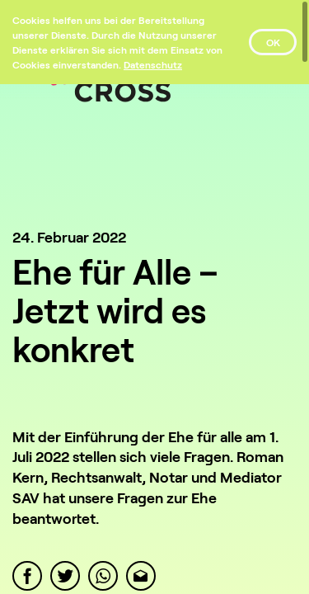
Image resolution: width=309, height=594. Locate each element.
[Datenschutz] (153, 64)
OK (273, 42)
